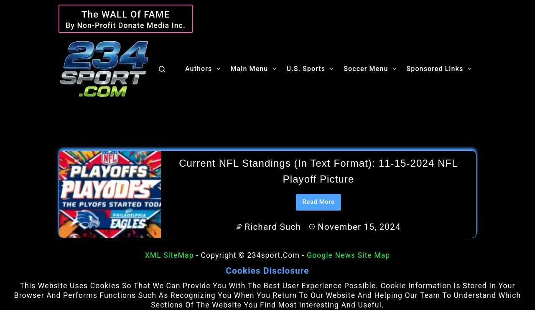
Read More (321, 204)
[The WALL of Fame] (126, 19)
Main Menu (255, 69)
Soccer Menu (371, 69)
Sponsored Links (441, 69)
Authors (204, 69)
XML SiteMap (169, 255)
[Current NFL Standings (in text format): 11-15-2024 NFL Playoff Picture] (110, 194)
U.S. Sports (312, 69)
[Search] (162, 69)
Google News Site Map (348, 255)
